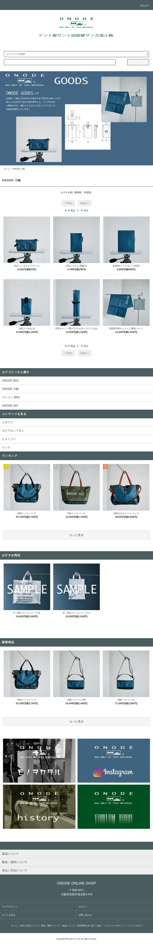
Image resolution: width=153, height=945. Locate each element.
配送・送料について (50, 926)
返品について (68, 926)
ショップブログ (134, 926)
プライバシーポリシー (114, 926)
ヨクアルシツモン (13, 430)
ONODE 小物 (19, 169)
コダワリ (7, 422)
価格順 (77, 192)
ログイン (82, 906)
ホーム (7, 169)
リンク (6, 447)
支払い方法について (29, 926)
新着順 (87, 192)
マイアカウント (9, 906)
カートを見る (8, 915)
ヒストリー (9, 439)
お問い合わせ (85, 915)
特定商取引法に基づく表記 (89, 926)
